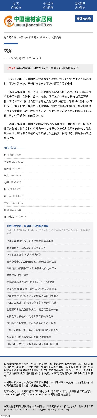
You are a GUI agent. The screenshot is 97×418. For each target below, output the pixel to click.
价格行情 (16, 7)
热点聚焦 (80, 7)
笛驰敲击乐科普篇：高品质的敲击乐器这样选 (31, 323)
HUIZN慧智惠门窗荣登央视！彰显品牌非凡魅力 (33, 302)
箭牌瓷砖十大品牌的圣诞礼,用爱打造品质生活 (32, 261)
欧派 (6, 175)
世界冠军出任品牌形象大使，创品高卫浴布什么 (32, 309)
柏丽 (6, 155)
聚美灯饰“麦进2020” (17, 275)
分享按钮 (5, 416)
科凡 (6, 189)
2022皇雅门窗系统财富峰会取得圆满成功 (29, 337)
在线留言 (66, 394)
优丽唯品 (9, 216)
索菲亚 (7, 196)
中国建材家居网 (27, 37)
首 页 (16, 3)
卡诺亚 (7, 203)
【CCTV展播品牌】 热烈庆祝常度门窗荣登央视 (32, 330)
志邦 (6, 182)
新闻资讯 (80, 3)
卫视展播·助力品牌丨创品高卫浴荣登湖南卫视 (32, 289)
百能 (6, 209)
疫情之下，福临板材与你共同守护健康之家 (30, 316)
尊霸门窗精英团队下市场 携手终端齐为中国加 (32, 268)
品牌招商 (48, 7)
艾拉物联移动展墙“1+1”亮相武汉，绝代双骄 (30, 282)
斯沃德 (7, 161)
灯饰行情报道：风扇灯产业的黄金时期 (27, 226)
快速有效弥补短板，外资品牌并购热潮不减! (30, 241)
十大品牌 (48, 3)
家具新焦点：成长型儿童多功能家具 (26, 248)
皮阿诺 (7, 168)
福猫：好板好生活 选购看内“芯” (24, 254)
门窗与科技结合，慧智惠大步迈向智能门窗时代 (32, 344)
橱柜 (42, 37)
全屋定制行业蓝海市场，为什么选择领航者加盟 (32, 296)
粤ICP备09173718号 (58, 409)
